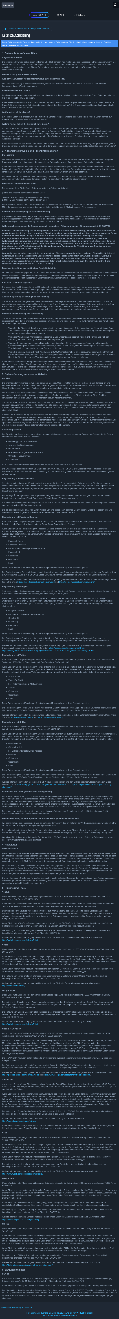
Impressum (27, 1307)
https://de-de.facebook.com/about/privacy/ (36, 582)
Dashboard (39, 15)
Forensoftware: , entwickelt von (59, 1313)
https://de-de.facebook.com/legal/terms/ (77, 582)
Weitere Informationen (19, 45)
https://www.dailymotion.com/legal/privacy (20, 1219)
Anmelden (8, 5)
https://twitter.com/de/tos (22, 717)
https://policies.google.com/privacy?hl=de (75, 650)
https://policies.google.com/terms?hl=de (66, 648)
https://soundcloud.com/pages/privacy (19, 1121)
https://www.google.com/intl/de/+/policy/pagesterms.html (27, 650)
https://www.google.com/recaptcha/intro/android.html (66, 1075)
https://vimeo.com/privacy (13, 986)
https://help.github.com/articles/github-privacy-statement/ (27, 1265)
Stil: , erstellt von (59, 1315)
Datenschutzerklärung (11, 1307)
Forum (60, 15)
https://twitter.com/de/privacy (50, 717)
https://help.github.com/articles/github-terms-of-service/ (41, 784)
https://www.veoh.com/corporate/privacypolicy (22, 1174)
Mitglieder (80, 15)
